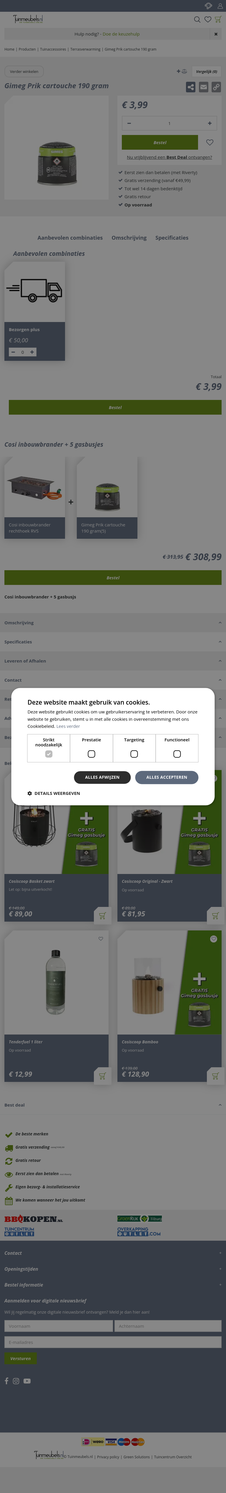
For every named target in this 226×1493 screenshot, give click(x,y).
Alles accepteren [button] (166, 777)
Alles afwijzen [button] (102, 777)
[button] (53, 793)
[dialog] (113, 746)
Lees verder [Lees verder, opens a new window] (68, 726)
